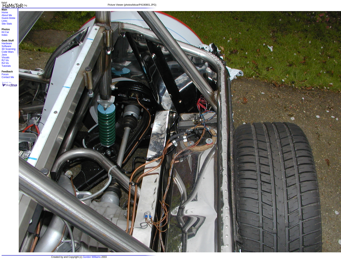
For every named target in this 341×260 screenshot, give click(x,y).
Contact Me (8, 77)
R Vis (5, 60)
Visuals (5, 57)
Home (5, 12)
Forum (5, 74)
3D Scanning (9, 49)
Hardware (7, 43)
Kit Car (5, 32)
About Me (7, 15)
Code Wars (8, 51)
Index (4, 35)
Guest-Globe (8, 18)
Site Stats (7, 23)
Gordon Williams (92, 257)
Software (6, 46)
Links (4, 21)
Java (4, 54)
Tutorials (6, 66)
